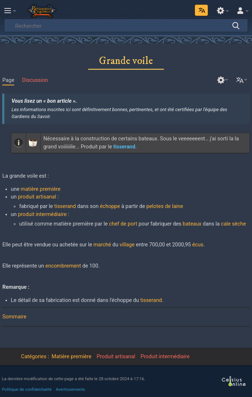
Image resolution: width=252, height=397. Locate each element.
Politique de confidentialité (27, 389)
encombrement (63, 266)
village (127, 245)
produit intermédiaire (42, 214)
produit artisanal (37, 197)
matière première (41, 189)
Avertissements (70, 389)
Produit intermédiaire (164, 356)
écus (197, 245)
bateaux (192, 224)
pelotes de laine (164, 206)
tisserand (65, 206)
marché (102, 245)
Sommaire (14, 317)
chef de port (123, 224)
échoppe (110, 206)
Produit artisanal (116, 356)
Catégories (33, 356)
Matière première (71, 356)
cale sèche (233, 224)
